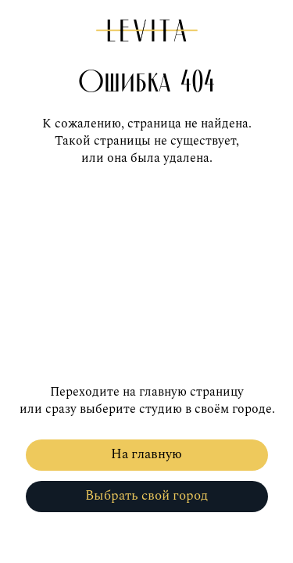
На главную (146, 454)
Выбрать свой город (146, 496)
